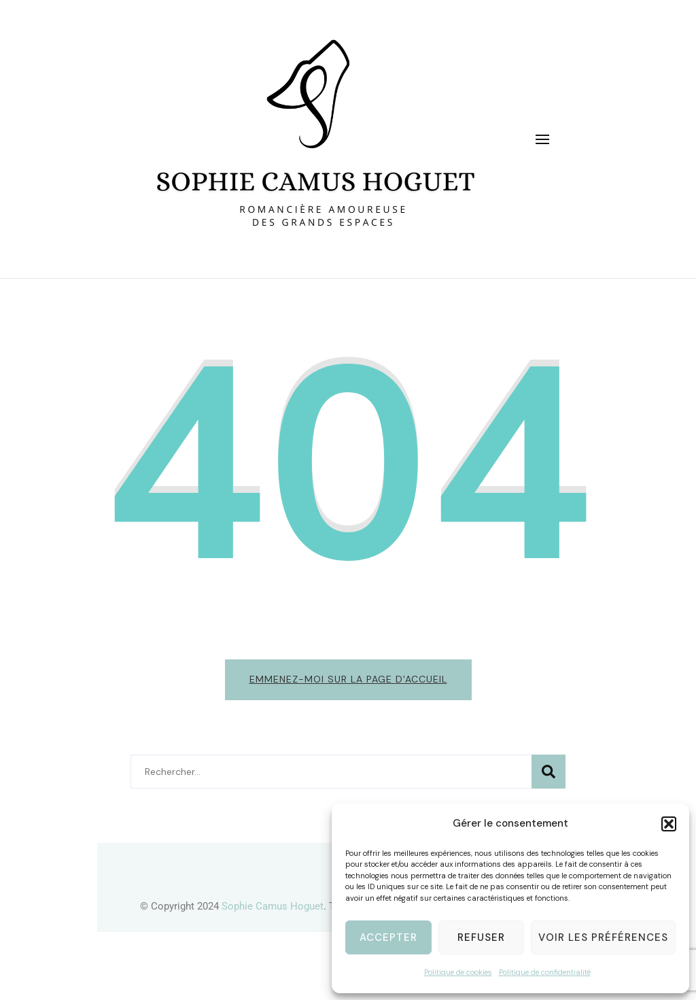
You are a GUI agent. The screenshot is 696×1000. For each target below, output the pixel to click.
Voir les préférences (603, 937)
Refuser (481, 937)
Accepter (388, 937)
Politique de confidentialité (545, 972)
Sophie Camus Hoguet (273, 906)
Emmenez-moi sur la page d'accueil (348, 679)
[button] (669, 824)
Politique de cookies (458, 972)
